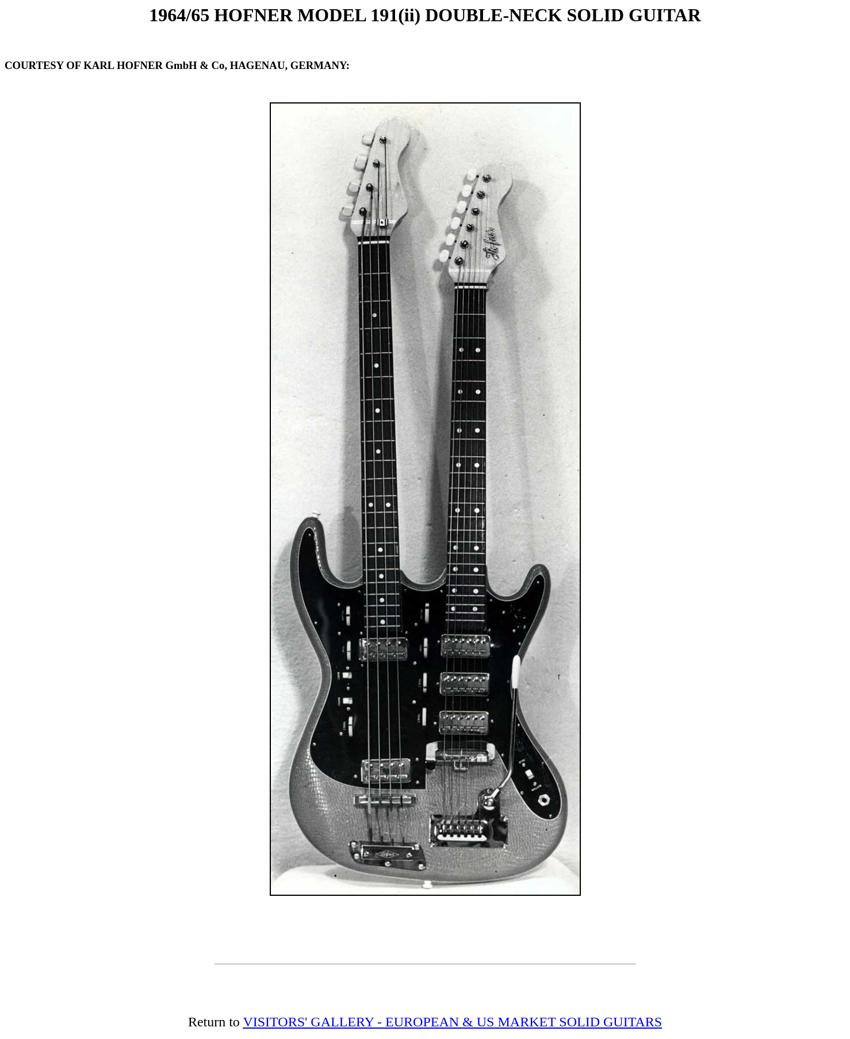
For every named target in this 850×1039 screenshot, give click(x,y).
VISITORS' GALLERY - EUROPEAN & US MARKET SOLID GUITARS (452, 1021)
